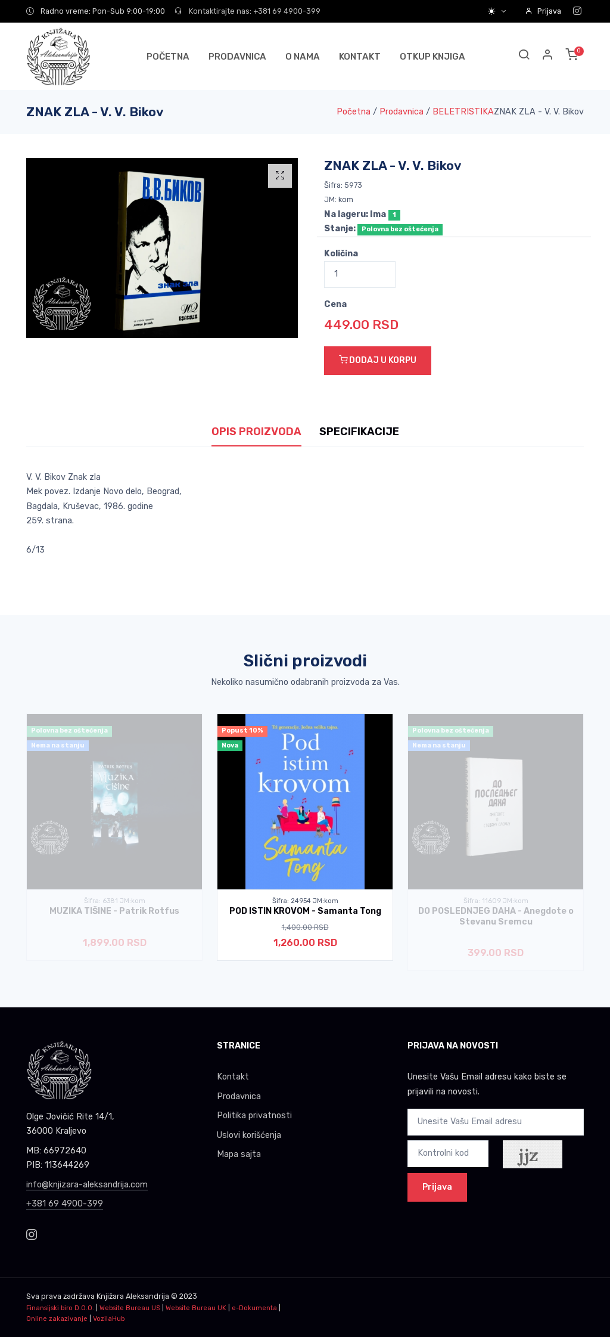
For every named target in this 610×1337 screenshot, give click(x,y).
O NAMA (302, 56)
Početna (354, 112)
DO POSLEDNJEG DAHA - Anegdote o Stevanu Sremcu (496, 916)
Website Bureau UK (196, 1308)
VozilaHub (109, 1319)
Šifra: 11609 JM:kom (495, 901)
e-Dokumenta (254, 1308)
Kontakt (233, 1077)
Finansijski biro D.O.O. (60, 1308)
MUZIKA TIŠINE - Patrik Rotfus (114, 911)
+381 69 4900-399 (64, 1204)
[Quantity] (360, 274)
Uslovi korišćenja (249, 1135)
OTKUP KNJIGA (432, 56)
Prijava (543, 11)
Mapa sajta (239, 1154)
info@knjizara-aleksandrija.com (87, 1185)
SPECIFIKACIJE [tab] (359, 431)
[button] (548, 56)
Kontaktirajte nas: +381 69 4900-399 (247, 11)
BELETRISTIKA (463, 112)
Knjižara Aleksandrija (133, 1296)
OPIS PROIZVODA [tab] (256, 431)
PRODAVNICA (237, 56)
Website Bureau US (129, 1308)
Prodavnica (401, 112)
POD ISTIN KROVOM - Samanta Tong (305, 911)
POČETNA (168, 56)
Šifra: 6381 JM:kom (114, 901)
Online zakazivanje (57, 1319)
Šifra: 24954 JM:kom (305, 901)
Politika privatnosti (254, 1115)
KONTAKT (360, 56)
